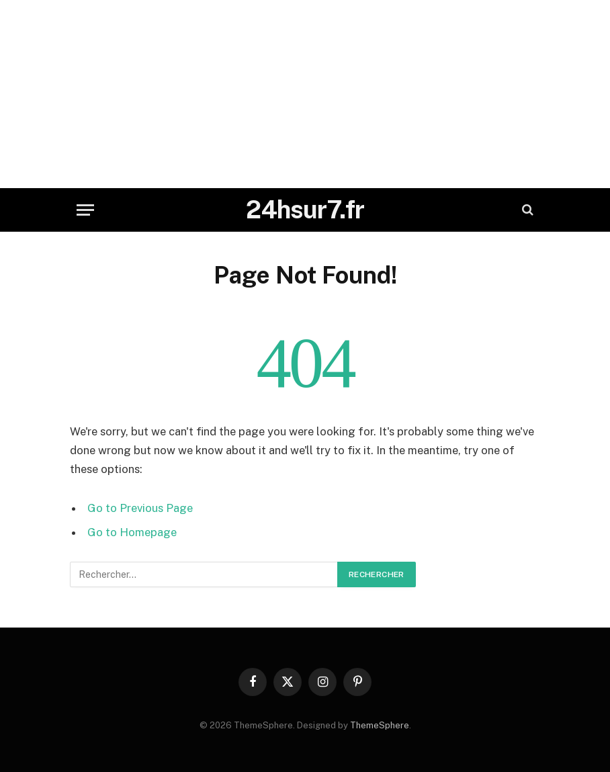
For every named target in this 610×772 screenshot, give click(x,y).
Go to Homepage (132, 532)
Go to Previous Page (140, 508)
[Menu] (85, 210)
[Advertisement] (305, 94)
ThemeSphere (379, 725)
